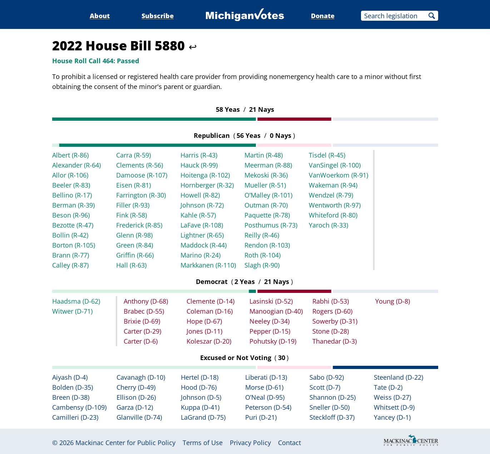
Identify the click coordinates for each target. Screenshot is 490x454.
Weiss (392, 397)
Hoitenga (205, 175)
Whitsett (394, 407)
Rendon (267, 245)
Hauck (199, 165)
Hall (131, 265)
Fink (131, 215)
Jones (204, 331)
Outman (266, 205)
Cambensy (79, 407)
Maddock (203, 245)
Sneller (330, 407)
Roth (262, 255)
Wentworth (335, 205)
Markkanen (208, 265)
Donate (323, 15)
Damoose (141, 175)
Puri (261, 417)
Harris (198, 155)
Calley (70, 265)
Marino (200, 255)
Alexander (76, 165)
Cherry (136, 387)
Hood (199, 387)
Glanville (139, 417)
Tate (388, 387)
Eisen (133, 185)
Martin (263, 155)
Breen (70, 397)
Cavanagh (141, 377)
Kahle (198, 215)
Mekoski (266, 175)
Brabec (144, 311)
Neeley (269, 321)
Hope (204, 321)
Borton (73, 245)
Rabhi (330, 301)
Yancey (392, 417)
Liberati (266, 377)
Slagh (261, 265)
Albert (70, 155)
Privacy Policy (250, 442)
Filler (132, 205)
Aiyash (70, 377)
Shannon (333, 397)
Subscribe (158, 15)
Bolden (72, 387)
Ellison (136, 397)
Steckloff (332, 417)
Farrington (141, 195)
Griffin (135, 255)
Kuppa (200, 407)
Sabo (327, 377)
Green (134, 245)
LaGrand (203, 417)
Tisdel (327, 155)
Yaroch (328, 225)
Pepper (269, 331)
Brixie (142, 321)
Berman (73, 205)
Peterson (268, 407)
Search (431, 16)
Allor (70, 175)
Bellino (72, 195)
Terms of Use (203, 442)
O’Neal (264, 397)
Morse (264, 387)
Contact (289, 442)
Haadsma (76, 301)
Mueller (265, 185)
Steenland (398, 377)
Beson (71, 215)
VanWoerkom (338, 175)
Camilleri (75, 417)
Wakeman (333, 185)
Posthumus (270, 225)
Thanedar (334, 341)
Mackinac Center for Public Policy (125, 442)
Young (392, 301)
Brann (70, 255)
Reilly (261, 235)
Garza (135, 407)
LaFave (201, 225)
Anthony (146, 301)
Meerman (268, 165)
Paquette (267, 215)
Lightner (202, 235)
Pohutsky (272, 341)
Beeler (71, 185)
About (100, 15)
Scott (325, 387)
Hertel (199, 377)
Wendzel (331, 195)
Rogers (332, 311)
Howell (200, 195)
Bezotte (72, 225)
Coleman (210, 311)
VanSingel (335, 165)
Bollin (70, 235)
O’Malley (268, 195)
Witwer (72, 311)
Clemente (210, 301)
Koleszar (209, 341)
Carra (133, 155)
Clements (139, 165)
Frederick (139, 225)
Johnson (202, 205)
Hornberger (207, 185)
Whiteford (333, 215)
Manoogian (276, 311)
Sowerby (334, 321)
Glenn (134, 235)
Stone (330, 331)
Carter (142, 331)
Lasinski (271, 301)
